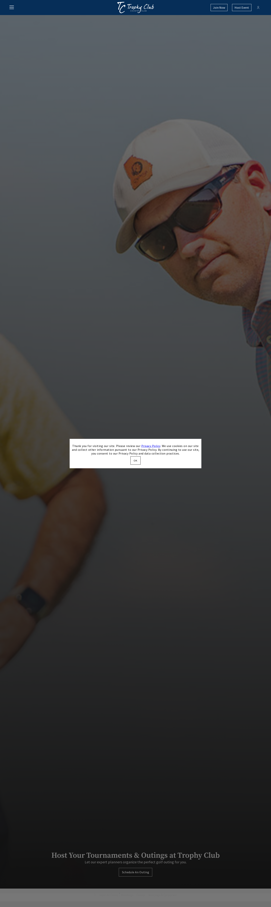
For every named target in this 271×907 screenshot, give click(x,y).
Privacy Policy (150, 446)
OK (135, 460)
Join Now (219, 7)
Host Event (241, 7)
